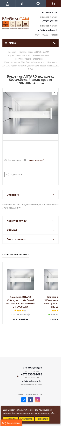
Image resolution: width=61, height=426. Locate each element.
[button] (11, 422)
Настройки (10, 418)
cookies (30, 410)
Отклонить (26, 418)
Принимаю (42, 418)
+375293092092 (50, 12)
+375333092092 (50, 21)
